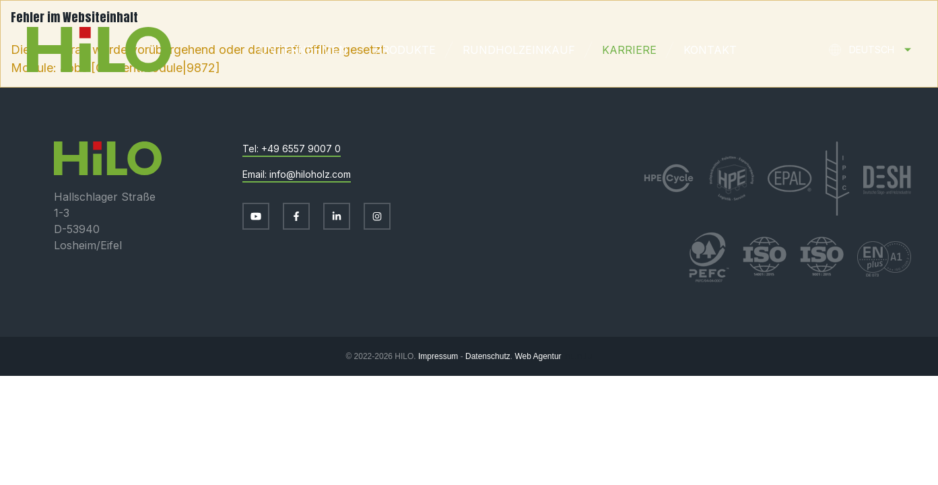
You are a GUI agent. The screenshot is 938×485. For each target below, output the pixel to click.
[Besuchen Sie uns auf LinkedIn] (336, 216)
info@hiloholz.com (310, 174)
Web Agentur (537, 356)
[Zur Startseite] (85, 49)
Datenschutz (487, 356)
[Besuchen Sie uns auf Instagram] (377, 216)
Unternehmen (303, 50)
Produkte (405, 50)
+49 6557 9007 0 (301, 148)
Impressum (438, 356)
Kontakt (710, 50)
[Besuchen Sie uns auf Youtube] (255, 216)
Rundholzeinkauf (519, 50)
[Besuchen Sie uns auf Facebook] (296, 216)
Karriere (629, 50)
